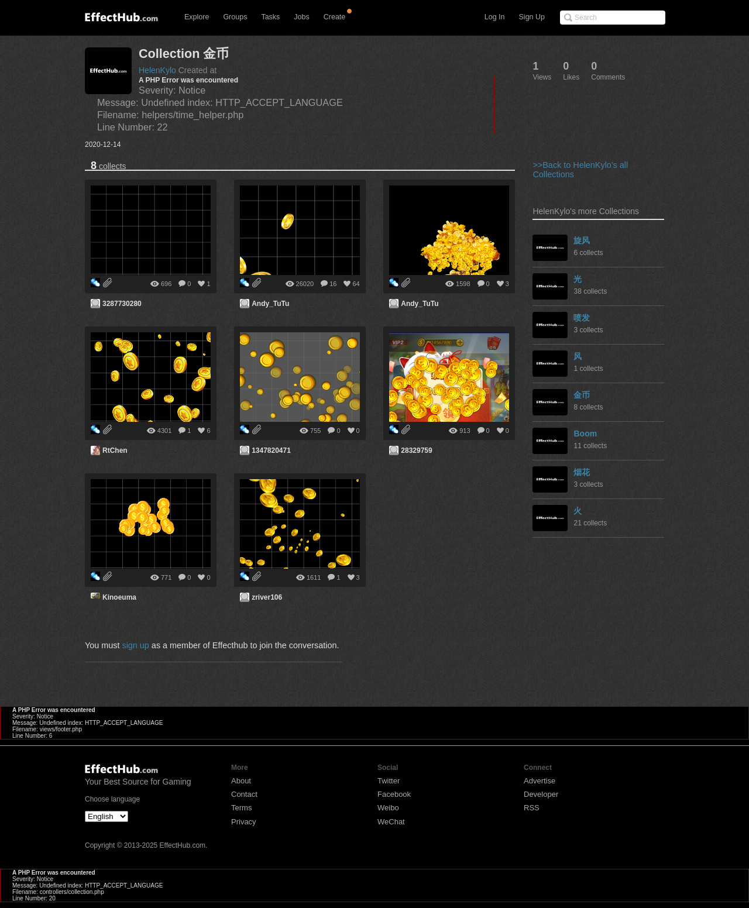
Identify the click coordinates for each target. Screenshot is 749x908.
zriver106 (267, 597)
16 (332, 283)
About (241, 780)
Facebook (394, 794)
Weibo (388, 807)
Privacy (243, 821)
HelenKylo (157, 70)
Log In (495, 17)
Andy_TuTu (270, 304)
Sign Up (532, 17)
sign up (135, 645)
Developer (541, 794)
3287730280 (122, 304)
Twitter (388, 780)
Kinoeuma (119, 597)
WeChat (391, 821)
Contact (244, 794)
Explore (196, 17)
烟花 (581, 472)
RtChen (115, 450)
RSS (532, 807)
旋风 (581, 240)
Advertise (539, 780)
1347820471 (271, 450)
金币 (581, 395)
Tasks (270, 17)
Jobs (301, 17)
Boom (585, 433)
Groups (235, 17)
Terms (241, 807)
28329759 (416, 450)
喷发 (581, 317)
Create (335, 17)
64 (355, 283)
